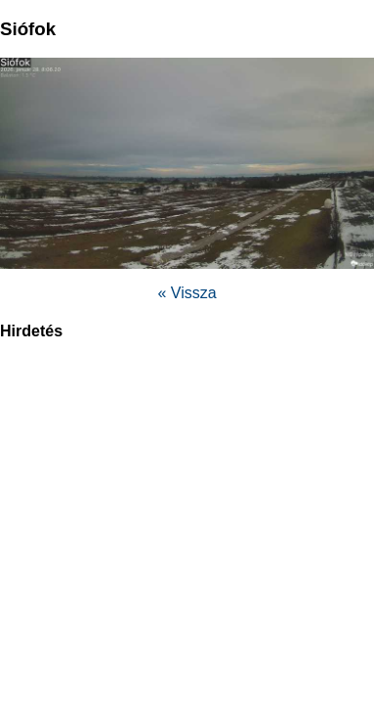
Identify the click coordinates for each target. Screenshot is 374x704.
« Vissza (186, 293)
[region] (187, 498)
